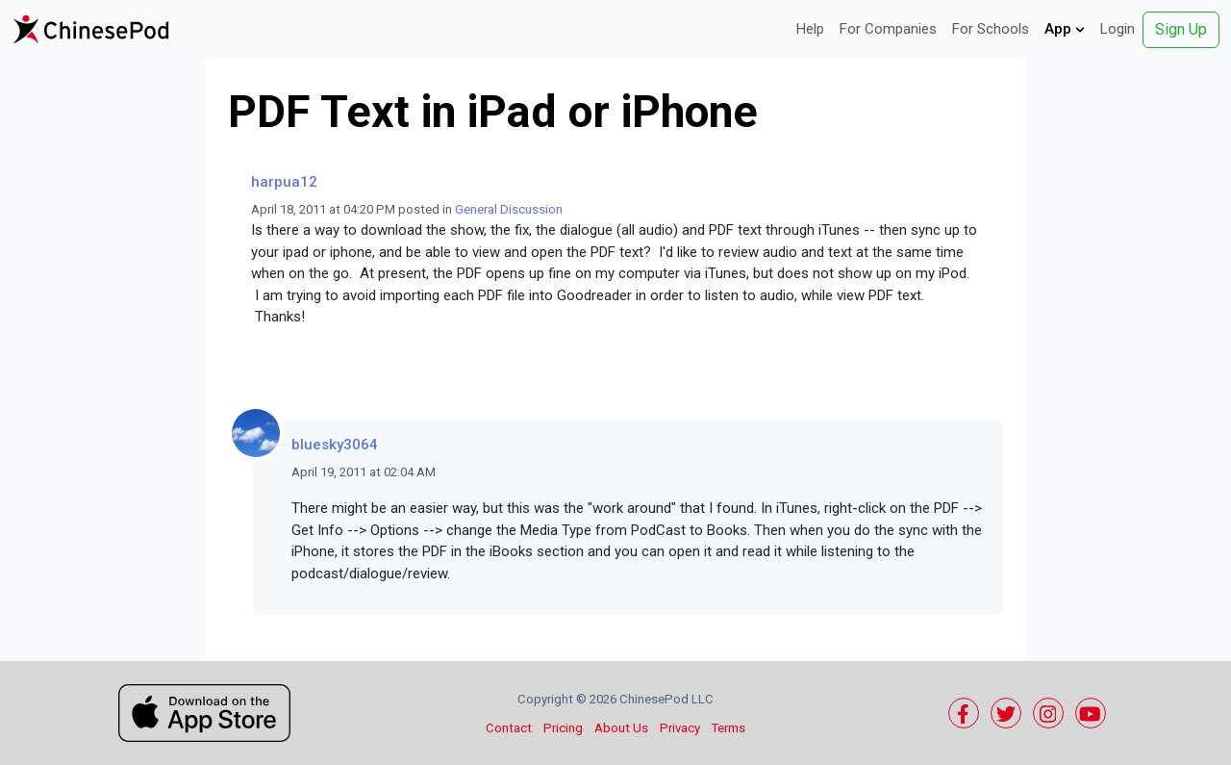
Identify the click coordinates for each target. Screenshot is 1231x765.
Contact (509, 728)
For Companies (888, 29)
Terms (728, 728)
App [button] (1064, 29)
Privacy (680, 728)
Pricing (563, 728)
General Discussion (509, 209)
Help (810, 29)
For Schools (990, 29)
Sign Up (1181, 29)
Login (1117, 29)
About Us (621, 728)
